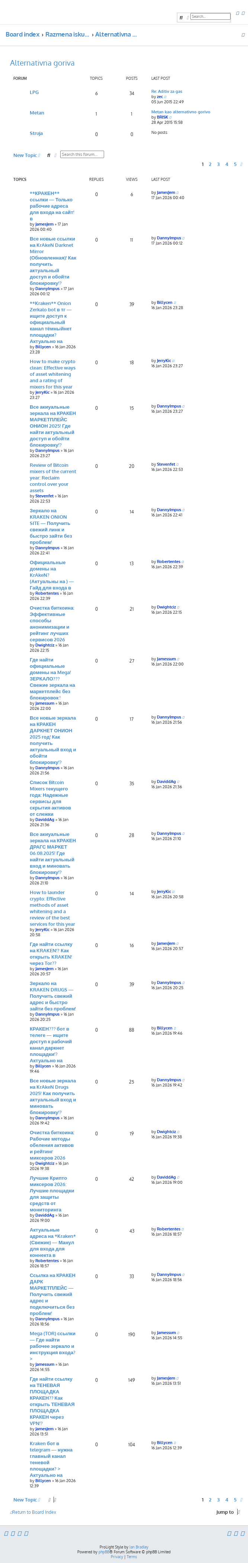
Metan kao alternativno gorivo (180, 111)
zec (160, 96)
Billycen (43, 346)
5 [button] (235, 164)
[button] (241, 164)
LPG (34, 92)
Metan (37, 112)
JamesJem (44, 224)
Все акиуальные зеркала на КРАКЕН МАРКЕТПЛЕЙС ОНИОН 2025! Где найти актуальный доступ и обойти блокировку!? (53, 425)
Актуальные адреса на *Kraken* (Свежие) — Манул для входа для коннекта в (53, 1242)
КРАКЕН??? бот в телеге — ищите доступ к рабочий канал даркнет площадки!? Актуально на (51, 1044)
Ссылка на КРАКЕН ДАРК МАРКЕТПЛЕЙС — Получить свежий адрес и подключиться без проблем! (52, 1294)
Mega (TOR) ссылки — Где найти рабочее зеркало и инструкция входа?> (52, 1346)
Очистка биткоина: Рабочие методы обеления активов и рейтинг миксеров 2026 (52, 1145)
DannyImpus (47, 288)
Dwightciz (44, 645)
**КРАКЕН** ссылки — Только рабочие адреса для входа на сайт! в (52, 205)
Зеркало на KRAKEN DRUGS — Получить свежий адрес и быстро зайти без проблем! (53, 996)
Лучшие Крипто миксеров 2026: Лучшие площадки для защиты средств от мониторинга (52, 1193)
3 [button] (218, 164)
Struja (36, 133)
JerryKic (42, 392)
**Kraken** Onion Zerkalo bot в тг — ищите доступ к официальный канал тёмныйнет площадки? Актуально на (51, 322)
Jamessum (44, 703)
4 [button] (226, 164)
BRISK (162, 117)
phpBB (104, 1552)
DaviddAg (44, 819)
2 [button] (210, 164)
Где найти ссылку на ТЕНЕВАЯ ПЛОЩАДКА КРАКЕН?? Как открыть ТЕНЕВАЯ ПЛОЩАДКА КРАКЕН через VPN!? (52, 1400)
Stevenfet (44, 496)
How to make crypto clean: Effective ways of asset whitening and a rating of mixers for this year (52, 374)
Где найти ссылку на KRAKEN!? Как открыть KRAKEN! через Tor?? (51, 953)
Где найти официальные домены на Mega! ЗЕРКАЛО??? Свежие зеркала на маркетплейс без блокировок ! (52, 678)
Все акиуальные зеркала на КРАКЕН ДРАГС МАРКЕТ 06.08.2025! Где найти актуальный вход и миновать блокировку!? (53, 853)
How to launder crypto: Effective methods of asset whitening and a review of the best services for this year (52, 908)
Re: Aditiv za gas (166, 91)
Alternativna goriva (42, 62)
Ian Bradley (138, 1547)
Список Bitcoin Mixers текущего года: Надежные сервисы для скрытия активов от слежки (50, 798)
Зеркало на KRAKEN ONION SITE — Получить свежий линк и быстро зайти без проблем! (51, 526)
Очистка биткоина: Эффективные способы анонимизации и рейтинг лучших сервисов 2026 (52, 623)
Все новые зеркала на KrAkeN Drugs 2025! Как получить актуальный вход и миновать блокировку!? (53, 1096)
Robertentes (47, 593)
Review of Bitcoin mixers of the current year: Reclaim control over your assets (53, 477)
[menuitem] (237, 13)
